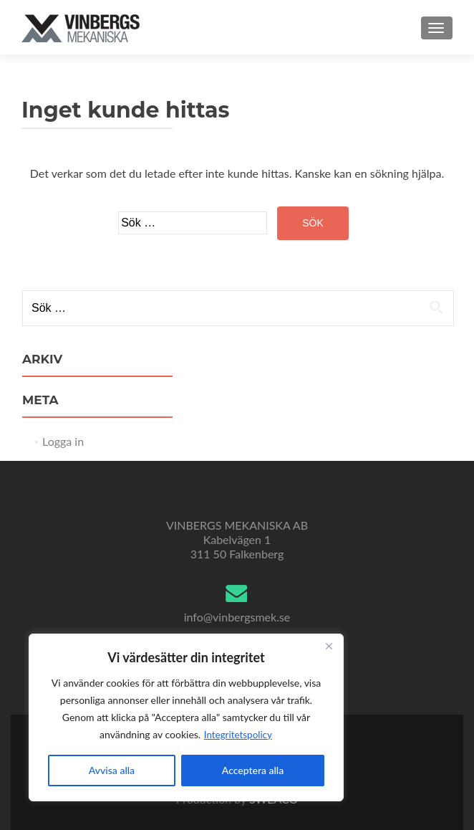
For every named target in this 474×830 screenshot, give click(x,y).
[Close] (328, 645)
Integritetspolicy (238, 734)
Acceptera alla (253, 770)
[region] (186, 717)
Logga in (63, 441)
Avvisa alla (112, 770)
